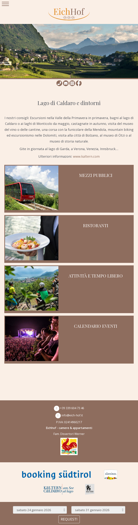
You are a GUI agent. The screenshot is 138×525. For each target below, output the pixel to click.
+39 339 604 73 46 (69, 408)
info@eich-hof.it (69, 415)
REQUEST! (69, 519)
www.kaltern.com (86, 156)
